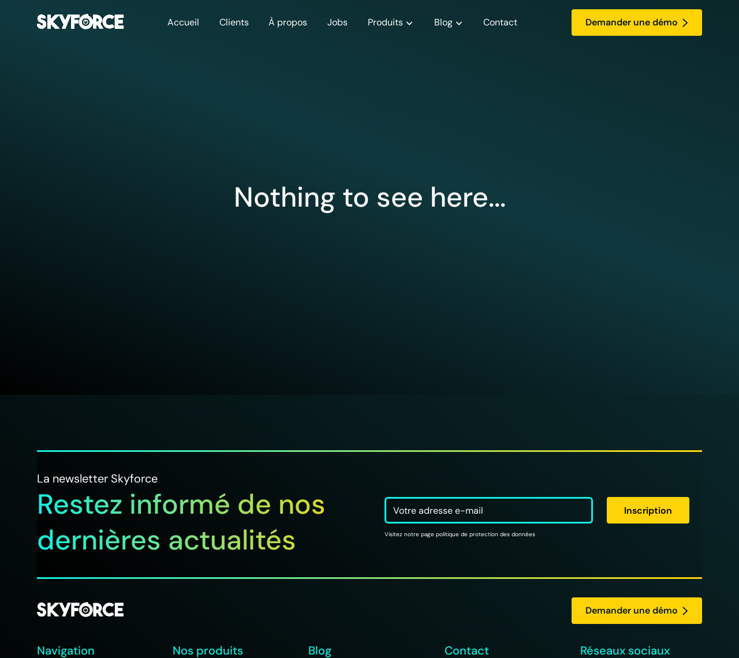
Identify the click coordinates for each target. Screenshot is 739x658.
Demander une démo (636, 22)
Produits (385, 22)
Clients (234, 22)
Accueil (183, 22)
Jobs (337, 22)
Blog (443, 22)
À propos (287, 22)
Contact (500, 22)
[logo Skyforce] (80, 610)
